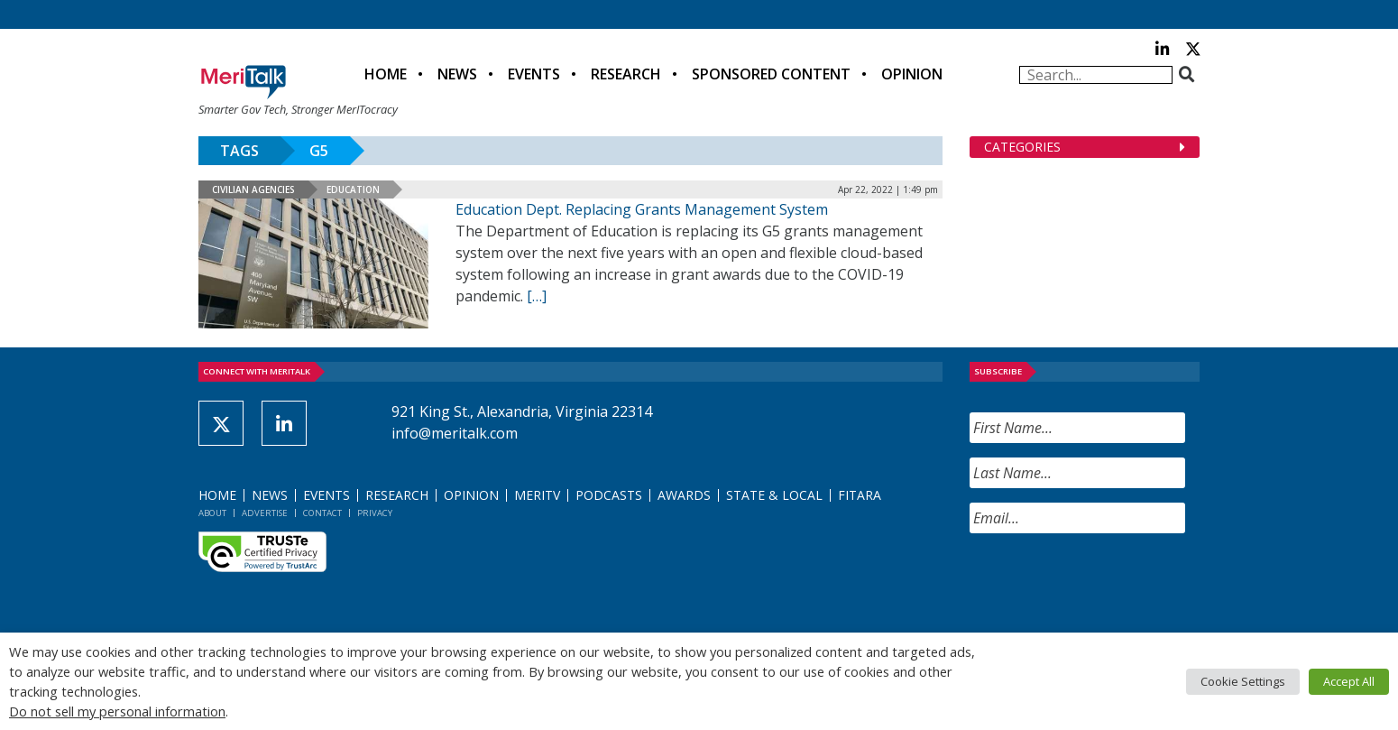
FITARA (859, 495)
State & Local (774, 495)
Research (626, 74)
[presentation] (1107, 583)
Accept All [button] (1349, 681)
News (457, 74)
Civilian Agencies (253, 189)
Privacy (374, 513)
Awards (684, 495)
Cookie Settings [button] (1242, 681)
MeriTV (537, 495)
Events (534, 74)
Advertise (265, 513)
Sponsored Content (771, 74)
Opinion (912, 74)
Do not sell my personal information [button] (117, 711)
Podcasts (608, 495)
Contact (322, 513)
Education (353, 189)
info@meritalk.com (454, 433)
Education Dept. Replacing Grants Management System (641, 209)
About (212, 513)
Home (385, 74)
